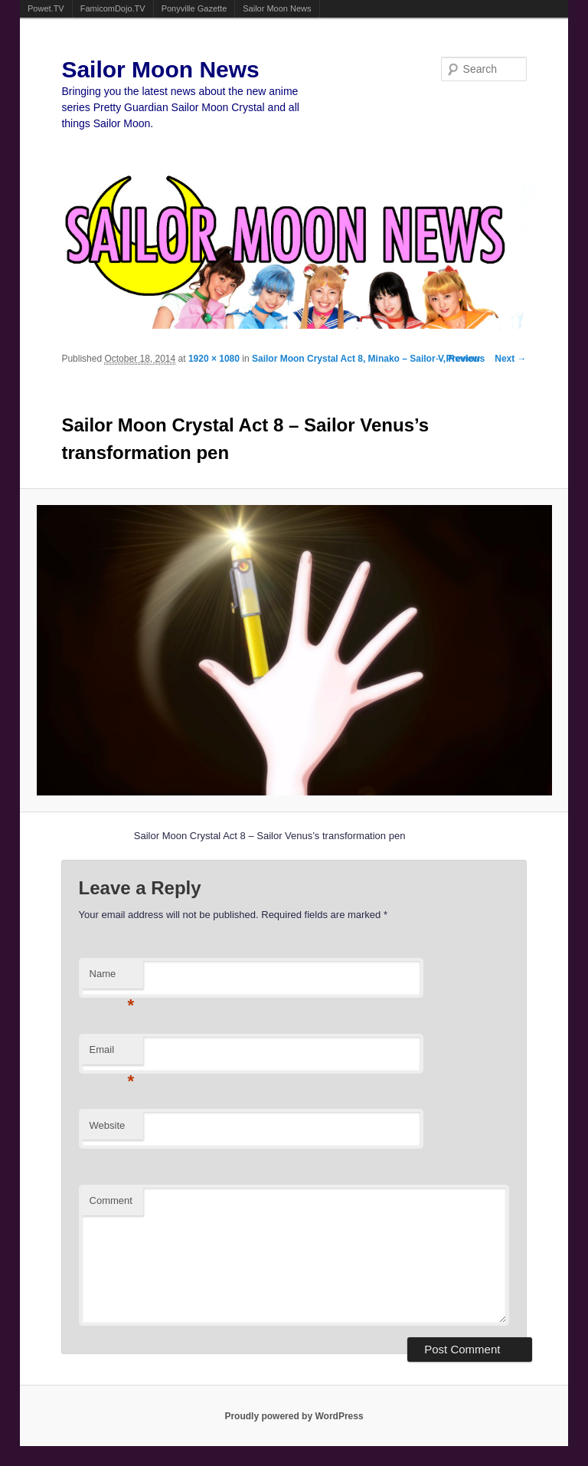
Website (108, 1125)
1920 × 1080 (214, 358)
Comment (111, 1200)
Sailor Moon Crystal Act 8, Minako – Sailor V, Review (366, 358)
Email (112, 1054)
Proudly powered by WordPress (293, 1416)
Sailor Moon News (277, 8)
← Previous (459, 358)
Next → (510, 358)
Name (112, 978)
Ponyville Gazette (194, 8)
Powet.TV (46, 8)
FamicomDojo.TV (112, 8)
